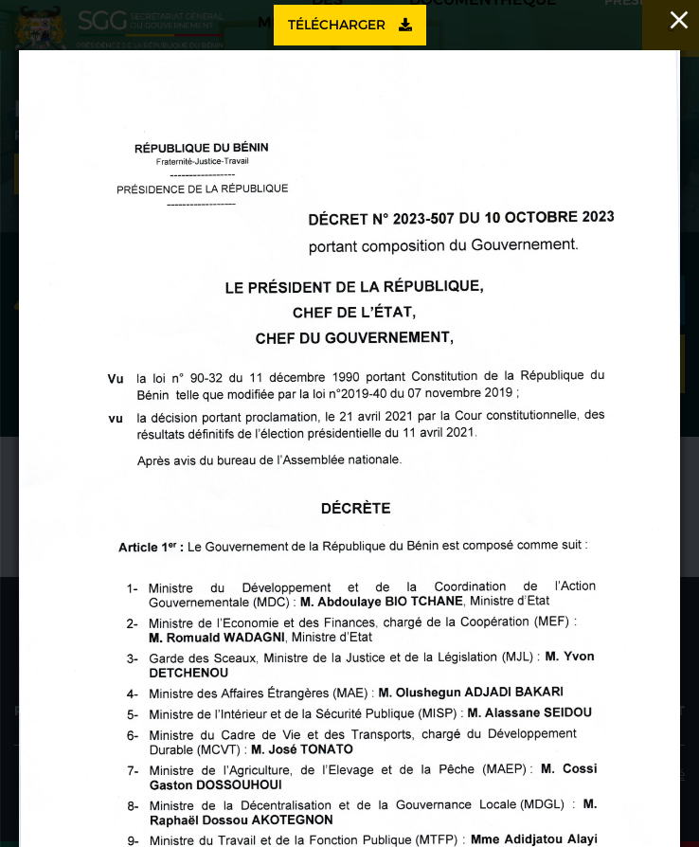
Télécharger (350, 24)
